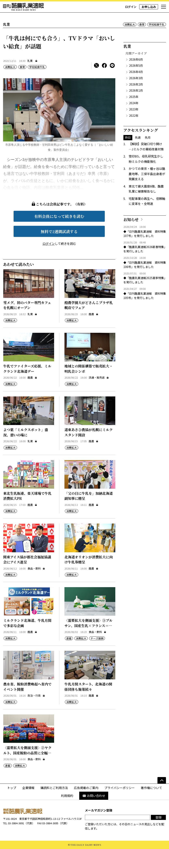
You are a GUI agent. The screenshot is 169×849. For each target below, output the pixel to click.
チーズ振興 (97, 638)
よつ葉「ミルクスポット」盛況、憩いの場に (25, 432)
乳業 (30, 61)
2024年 (133, 103)
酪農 (93, 314)
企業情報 (28, 788)
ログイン (130, 7)
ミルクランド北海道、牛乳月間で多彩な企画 (27, 623)
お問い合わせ (93, 795)
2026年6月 (136, 59)
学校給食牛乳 (157, 24)
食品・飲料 (36, 568)
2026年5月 (136, 65)
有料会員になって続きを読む (59, 216)
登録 (158, 817)
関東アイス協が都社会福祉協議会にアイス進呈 (27, 559)
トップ (11, 788)
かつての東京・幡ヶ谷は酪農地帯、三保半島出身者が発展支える (147, 173)
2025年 (133, 97)
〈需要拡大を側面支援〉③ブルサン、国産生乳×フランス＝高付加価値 (88, 625)
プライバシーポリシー (119, 788)
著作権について (151, 788)
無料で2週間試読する (59, 231)
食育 (141, 24)
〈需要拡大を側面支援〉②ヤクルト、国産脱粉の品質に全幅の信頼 (27, 752)
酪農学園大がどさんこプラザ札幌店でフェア (88, 305)
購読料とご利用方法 (54, 788)
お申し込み (149, 7)
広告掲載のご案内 (86, 788)
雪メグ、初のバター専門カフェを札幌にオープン (27, 305)
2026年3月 (136, 78)
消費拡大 (129, 24)
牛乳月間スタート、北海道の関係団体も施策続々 (88, 686)
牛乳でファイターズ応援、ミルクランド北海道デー (27, 368)
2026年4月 (136, 72)
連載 (69, 638)
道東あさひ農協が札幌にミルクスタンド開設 (88, 432)
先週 (138, 137)
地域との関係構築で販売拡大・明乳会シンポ (88, 368)
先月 (148, 137)
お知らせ (131, 219)
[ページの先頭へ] (161, 780)
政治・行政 (36, 695)
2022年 (133, 115)
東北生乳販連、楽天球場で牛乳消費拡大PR (27, 496)
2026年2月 (136, 84)
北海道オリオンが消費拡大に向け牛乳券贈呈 (88, 559)
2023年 (133, 109)
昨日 (128, 137)
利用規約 (67, 795)
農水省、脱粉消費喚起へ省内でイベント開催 (27, 686)
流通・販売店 (99, 377)
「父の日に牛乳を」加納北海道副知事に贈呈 (88, 496)
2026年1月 (136, 90)
